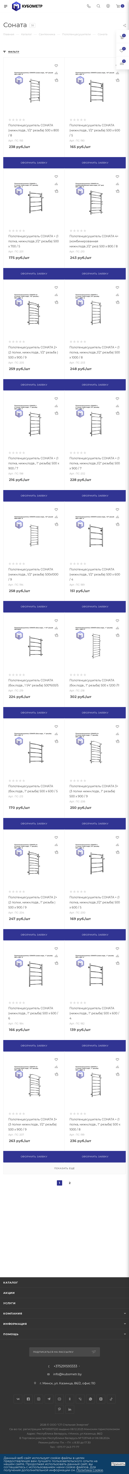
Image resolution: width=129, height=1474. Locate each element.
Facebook (28, 1399)
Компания (12, 1313)
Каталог (10, 1282)
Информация (15, 1323)
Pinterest (59, 1409)
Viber (80, 1399)
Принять (118, 1464)
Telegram (49, 1399)
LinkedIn (69, 1409)
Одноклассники (69, 1399)
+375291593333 (65, 1366)
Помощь (10, 1334)
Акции (9, 1292)
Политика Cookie (89, 1470)
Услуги (9, 1303)
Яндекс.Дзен (100, 1399)
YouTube (59, 1399)
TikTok (111, 1399)
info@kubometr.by (67, 1374)
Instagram (38, 1399)
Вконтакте (18, 1399)
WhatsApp (90, 1399)
